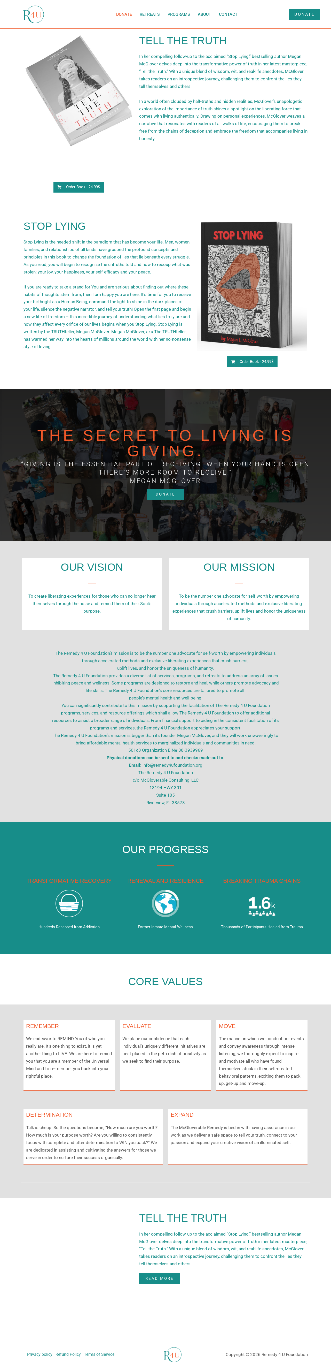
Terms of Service (101, 1354)
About (204, 14)
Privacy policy (37, 1354)
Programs (179, 14)
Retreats (150, 14)
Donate (124, 14)
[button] (78, 187)
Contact (228, 14)
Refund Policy (68, 1354)
